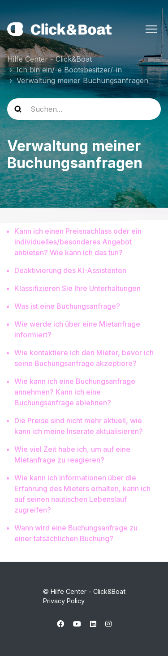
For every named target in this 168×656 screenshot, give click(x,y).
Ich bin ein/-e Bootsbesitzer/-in (69, 69)
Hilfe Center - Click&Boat (49, 59)
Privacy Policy (64, 601)
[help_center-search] (84, 109)
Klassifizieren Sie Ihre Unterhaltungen (77, 288)
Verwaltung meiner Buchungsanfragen (82, 80)
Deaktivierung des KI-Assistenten (70, 270)
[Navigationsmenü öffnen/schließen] (151, 29)
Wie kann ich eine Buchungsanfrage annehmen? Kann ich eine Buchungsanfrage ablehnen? (74, 392)
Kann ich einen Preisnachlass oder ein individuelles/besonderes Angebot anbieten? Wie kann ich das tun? (78, 242)
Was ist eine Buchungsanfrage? (67, 306)
